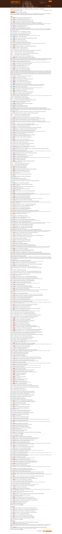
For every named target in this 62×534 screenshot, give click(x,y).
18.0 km (22, 368)
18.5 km (23, 423)
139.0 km (21, 39)
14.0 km (23, 239)
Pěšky (17, 12)
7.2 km (26, 163)
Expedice (16, 6)
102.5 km (23, 293)
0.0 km (29, 21)
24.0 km (29, 103)
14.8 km (28, 516)
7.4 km (27, 54)
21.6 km (22, 178)
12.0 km (28, 91)
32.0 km (27, 449)
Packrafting (24, 12)
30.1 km (38, 267)
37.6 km (24, 288)
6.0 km (28, 176)
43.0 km (39, 111)
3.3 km (23, 86)
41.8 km (30, 186)
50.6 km (38, 272)
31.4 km (22, 364)
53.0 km (25, 94)
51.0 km (21, 77)
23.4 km (23, 425)
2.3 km (35, 50)
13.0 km (22, 373)
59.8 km (36, 493)
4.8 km (26, 81)
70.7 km (29, 477)
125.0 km (28, 468)
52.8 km (27, 410)
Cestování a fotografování (15, 10)
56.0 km (30, 491)
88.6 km (29, 227)
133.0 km (27, 465)
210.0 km (23, 265)
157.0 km (32, 277)
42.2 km (31, 391)
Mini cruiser (20, 12)
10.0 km (25, 324)
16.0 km (27, 114)
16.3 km (34, 385)
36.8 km (30, 497)
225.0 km (36, 332)
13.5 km (26, 188)
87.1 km (26, 400)
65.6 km (24, 501)
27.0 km (28, 232)
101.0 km (22, 243)
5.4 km (23, 80)
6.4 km (31, 146)
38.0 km (26, 93)
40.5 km (25, 347)
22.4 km (31, 130)
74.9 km (29, 320)
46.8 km (37, 271)
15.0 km (26, 241)
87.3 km (27, 479)
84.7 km (27, 301)
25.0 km (22, 376)
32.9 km (33, 308)
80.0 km (26, 260)
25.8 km (22, 414)
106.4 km (27, 396)
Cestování (21, 10)
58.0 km (25, 34)
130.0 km (28, 51)
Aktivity (24, 6)
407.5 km (37, 527)
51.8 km (31, 304)
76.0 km (24, 164)
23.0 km (22, 36)
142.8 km (26, 282)
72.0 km (20, 61)
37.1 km (34, 432)
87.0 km (22, 90)
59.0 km (23, 156)
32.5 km (24, 305)
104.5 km (31, 392)
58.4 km (21, 420)
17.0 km (23, 381)
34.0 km (21, 166)
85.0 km (24, 451)
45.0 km (23, 523)
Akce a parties (28, 6)
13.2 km (30, 134)
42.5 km (29, 184)
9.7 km (23, 238)
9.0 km (21, 25)
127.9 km (25, 488)
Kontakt (33, 6)
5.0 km (27, 31)
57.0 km (26, 436)
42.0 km (24, 47)
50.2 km (30, 412)
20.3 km (36, 358)
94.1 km (28, 338)
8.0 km (28, 199)
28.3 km (33, 276)
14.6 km (37, 127)
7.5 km (23, 63)
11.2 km (21, 154)
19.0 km (24, 139)
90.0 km (27, 221)
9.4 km (27, 44)
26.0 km (32, 316)
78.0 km (25, 197)
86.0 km (24, 170)
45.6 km (25, 416)
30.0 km (21, 388)
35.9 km (25, 274)
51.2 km (32, 349)
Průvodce (20, 6)
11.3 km (21, 158)
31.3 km (40, 84)
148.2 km (28, 286)
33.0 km (27, 17)
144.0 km (36, 252)
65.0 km (39, 235)
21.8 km (23, 418)
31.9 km (35, 180)
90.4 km (31, 245)
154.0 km (32, 498)
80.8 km (31, 485)
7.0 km (26, 319)
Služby (36, 6)
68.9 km (25, 442)
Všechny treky (13, 12)
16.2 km (29, 132)
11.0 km (26, 101)
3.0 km (25, 68)
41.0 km (35, 22)
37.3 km (21, 366)
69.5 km (28, 296)
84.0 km (31, 325)
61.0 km (30, 143)
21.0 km (24, 105)
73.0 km (26, 97)
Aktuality (12, 6)
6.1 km (45, 148)
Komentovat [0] (48, 531)
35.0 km (25, 42)
